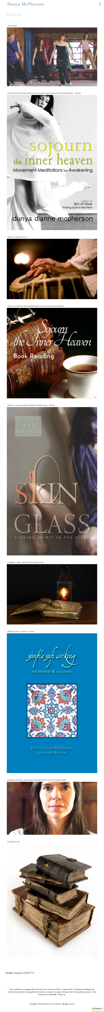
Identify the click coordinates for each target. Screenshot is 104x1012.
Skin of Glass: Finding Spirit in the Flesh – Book (31, 405)
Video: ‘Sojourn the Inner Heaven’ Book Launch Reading (35, 306)
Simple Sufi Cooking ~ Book (20, 631)
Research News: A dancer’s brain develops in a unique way (36, 780)
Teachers (12, 26)
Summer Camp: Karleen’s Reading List (25, 562)
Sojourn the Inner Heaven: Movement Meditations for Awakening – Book (44, 93)
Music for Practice (17, 237)
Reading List (13, 842)
